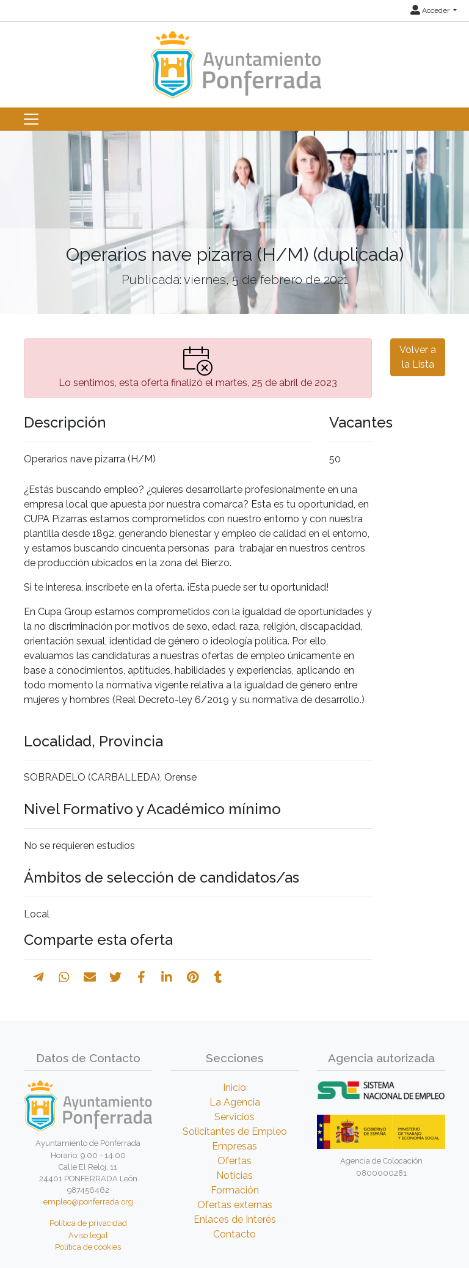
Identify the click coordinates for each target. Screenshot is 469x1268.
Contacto (234, 1234)
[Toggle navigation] (31, 119)
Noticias (234, 1175)
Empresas (234, 1146)
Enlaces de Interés (235, 1219)
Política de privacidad (88, 1223)
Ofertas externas (234, 1205)
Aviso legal (88, 1235)
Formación (235, 1190)
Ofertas (234, 1161)
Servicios (234, 1117)
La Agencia (234, 1102)
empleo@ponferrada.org (88, 1201)
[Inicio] (234, 59)
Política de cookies (88, 1247)
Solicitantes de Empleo (235, 1131)
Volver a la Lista (417, 357)
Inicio (234, 1087)
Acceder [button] (430, 10)
